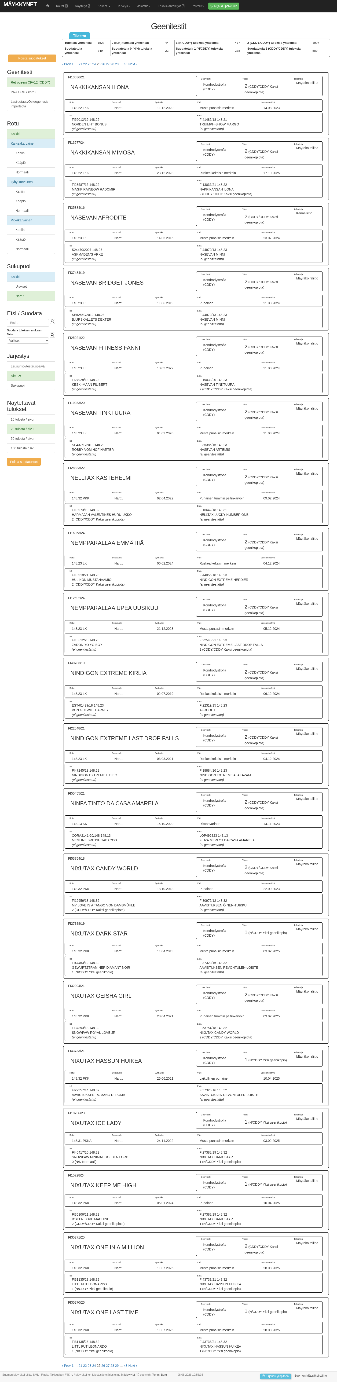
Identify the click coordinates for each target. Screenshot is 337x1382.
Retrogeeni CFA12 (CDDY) (30, 82)
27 (108, 64)
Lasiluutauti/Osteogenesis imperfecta (29, 104)
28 (112, 64)
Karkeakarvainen (23, 143)
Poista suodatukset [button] (32, 58)
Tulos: (10, 334)
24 (94, 64)
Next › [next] (132, 64)
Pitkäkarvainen (21, 220)
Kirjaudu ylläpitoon (275, 1376)
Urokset (21, 286)
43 (126, 64)
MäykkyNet (20, 4)
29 (117, 64)
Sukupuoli (18, 385)
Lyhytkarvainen (22, 182)
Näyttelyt (83, 6)
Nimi (16, 376)
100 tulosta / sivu (23, 448)
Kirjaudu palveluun (223, 6)
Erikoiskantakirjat (171, 6)
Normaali (22, 172)
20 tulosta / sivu (22, 429)
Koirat (62, 6)
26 (103, 64)
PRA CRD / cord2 (23, 92)
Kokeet (104, 6)
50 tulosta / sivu (22, 438)
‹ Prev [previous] (66, 64)
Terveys (123, 6)
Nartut (19, 296)
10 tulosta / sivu (22, 419)
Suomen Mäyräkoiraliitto (310, 1375)
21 (80, 64)
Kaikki (15, 134)
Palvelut (198, 6)
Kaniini (20, 153)
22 (85, 64)
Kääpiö (20, 163)
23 (90, 64)
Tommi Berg (159, 1374)
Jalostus (144, 6)
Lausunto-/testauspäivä (28, 366)
